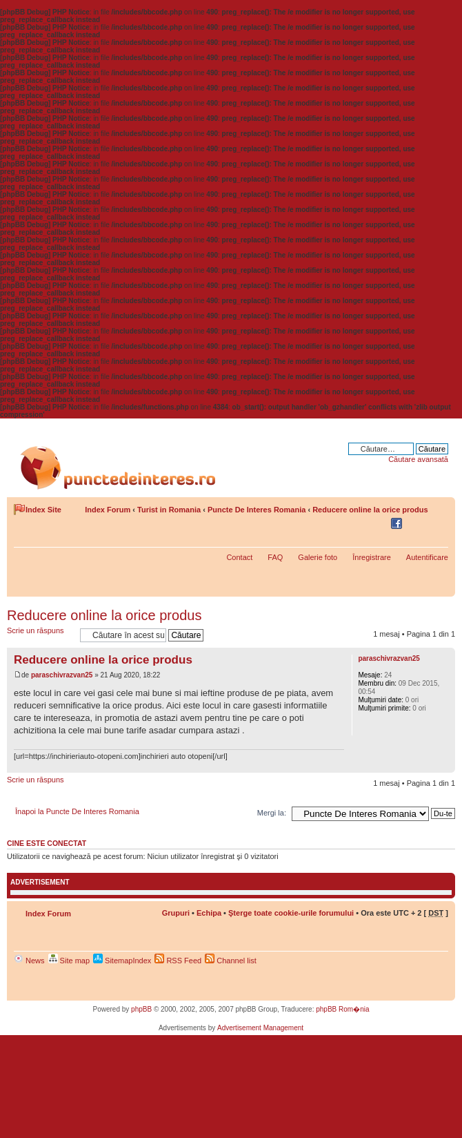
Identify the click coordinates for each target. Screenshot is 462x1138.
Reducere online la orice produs (370, 509)
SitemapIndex (122, 960)
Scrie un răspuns (40, 635)
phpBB (141, 1009)
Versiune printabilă (417, 524)
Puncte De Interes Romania (256, 509)
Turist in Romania (169, 509)
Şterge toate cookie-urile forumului (291, 913)
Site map (69, 960)
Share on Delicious (361, 524)
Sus (444, 765)
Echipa (209, 913)
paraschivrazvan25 (62, 675)
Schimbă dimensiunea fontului (438, 524)
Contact (239, 557)
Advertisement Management (260, 1028)
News (29, 960)
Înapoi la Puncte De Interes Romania (77, 811)
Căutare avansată (418, 459)
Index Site (43, 509)
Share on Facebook (398, 524)
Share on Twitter (380, 524)
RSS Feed (177, 960)
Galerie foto (317, 557)
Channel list (231, 960)
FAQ (275, 557)
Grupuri (176, 913)
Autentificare (427, 557)
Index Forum (107, 509)
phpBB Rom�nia (342, 1009)
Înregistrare (371, 557)
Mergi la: (271, 813)
